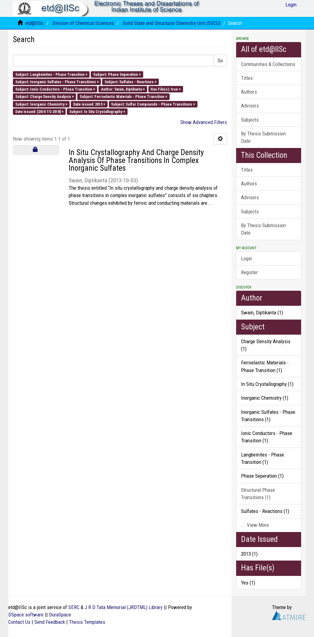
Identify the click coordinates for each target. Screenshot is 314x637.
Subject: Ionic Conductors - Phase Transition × (55, 89)
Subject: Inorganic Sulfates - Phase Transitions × (57, 81)
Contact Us (19, 622)
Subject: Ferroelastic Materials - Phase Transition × (123, 96)
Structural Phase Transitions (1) (258, 493)
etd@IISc (34, 23)
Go (220, 60)
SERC (73, 607)
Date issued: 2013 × (89, 104)
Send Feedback (49, 622)
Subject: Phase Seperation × (117, 74)
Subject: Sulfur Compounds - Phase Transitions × (153, 104)
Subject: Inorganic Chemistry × (41, 104)
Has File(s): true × (166, 89)
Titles (247, 78)
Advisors (250, 106)
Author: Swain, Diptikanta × (123, 89)
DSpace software (26, 615)
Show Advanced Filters (203, 122)
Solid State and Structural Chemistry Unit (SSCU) (171, 23)
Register (249, 272)
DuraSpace (60, 615)
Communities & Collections (268, 64)
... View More (255, 525)
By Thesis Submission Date (263, 137)
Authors (249, 92)
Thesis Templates (87, 622)
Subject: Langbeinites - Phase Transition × (51, 74)
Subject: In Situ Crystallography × (97, 111)
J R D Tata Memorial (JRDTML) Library (124, 607)
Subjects (250, 120)
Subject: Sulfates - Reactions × (130, 81)
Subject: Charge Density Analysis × (44, 96)
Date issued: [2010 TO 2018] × (39, 111)
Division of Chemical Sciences (83, 23)
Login (246, 258)
